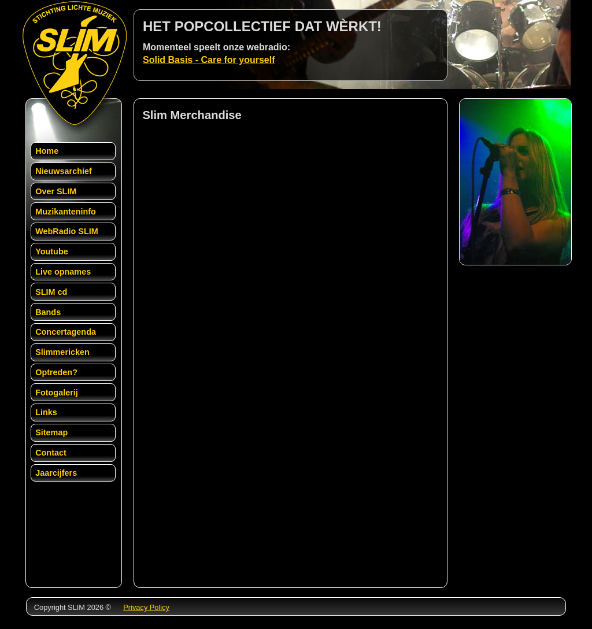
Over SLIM (55, 191)
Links (46, 412)
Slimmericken (62, 352)
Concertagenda (65, 331)
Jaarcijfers (56, 473)
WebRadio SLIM (66, 231)
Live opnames (63, 271)
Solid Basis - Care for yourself (209, 60)
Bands (48, 312)
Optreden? (56, 372)
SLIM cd (51, 292)
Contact (50, 452)
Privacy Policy (146, 607)
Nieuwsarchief (63, 171)
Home (46, 151)
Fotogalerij (56, 392)
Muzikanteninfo (65, 211)
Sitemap (51, 432)
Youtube (51, 251)
